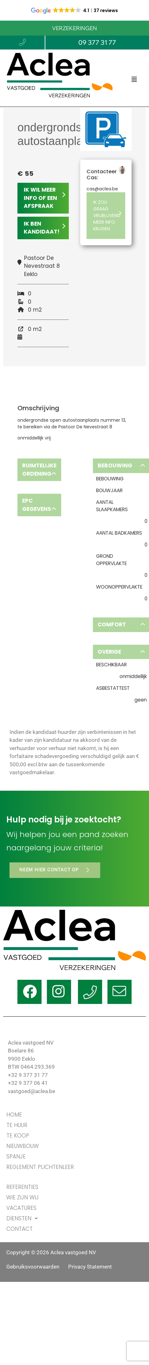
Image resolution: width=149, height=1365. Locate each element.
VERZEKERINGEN (74, 28)
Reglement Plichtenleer (40, 1167)
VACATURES (21, 1208)
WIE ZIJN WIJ (22, 1197)
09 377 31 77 (97, 42)
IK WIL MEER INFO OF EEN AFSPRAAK (45, 198)
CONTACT (19, 1229)
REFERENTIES (22, 1187)
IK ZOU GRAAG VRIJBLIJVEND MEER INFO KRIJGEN (107, 215)
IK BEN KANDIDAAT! (45, 228)
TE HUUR (16, 1125)
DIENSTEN (23, 1218)
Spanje (16, 1156)
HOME (14, 1114)
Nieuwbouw (22, 1146)
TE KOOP (17, 1135)
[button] (134, 79)
